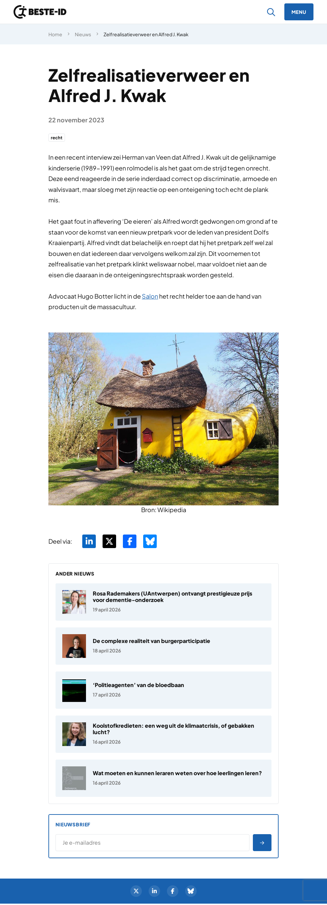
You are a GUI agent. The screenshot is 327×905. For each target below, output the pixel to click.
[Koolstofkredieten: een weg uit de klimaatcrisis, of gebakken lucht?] (163, 734)
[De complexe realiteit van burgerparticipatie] (163, 646)
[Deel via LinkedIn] (89, 542)
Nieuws (83, 34)
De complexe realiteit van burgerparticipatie (151, 641)
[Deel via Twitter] (109, 542)
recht (57, 138)
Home (55, 34)
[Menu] (298, 11)
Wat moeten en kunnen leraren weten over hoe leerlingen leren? (177, 773)
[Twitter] (135, 892)
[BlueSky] (192, 892)
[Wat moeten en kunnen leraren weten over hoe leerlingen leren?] (163, 779)
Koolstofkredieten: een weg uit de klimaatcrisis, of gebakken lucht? (173, 729)
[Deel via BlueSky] (150, 542)
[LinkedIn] (154, 892)
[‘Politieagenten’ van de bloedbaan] (163, 690)
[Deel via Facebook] (129, 542)
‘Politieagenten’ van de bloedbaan (138, 685)
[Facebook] (173, 892)
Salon (150, 297)
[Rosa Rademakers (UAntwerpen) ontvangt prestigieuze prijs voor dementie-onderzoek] (163, 602)
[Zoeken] (271, 12)
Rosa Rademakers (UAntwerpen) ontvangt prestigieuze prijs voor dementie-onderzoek (172, 597)
